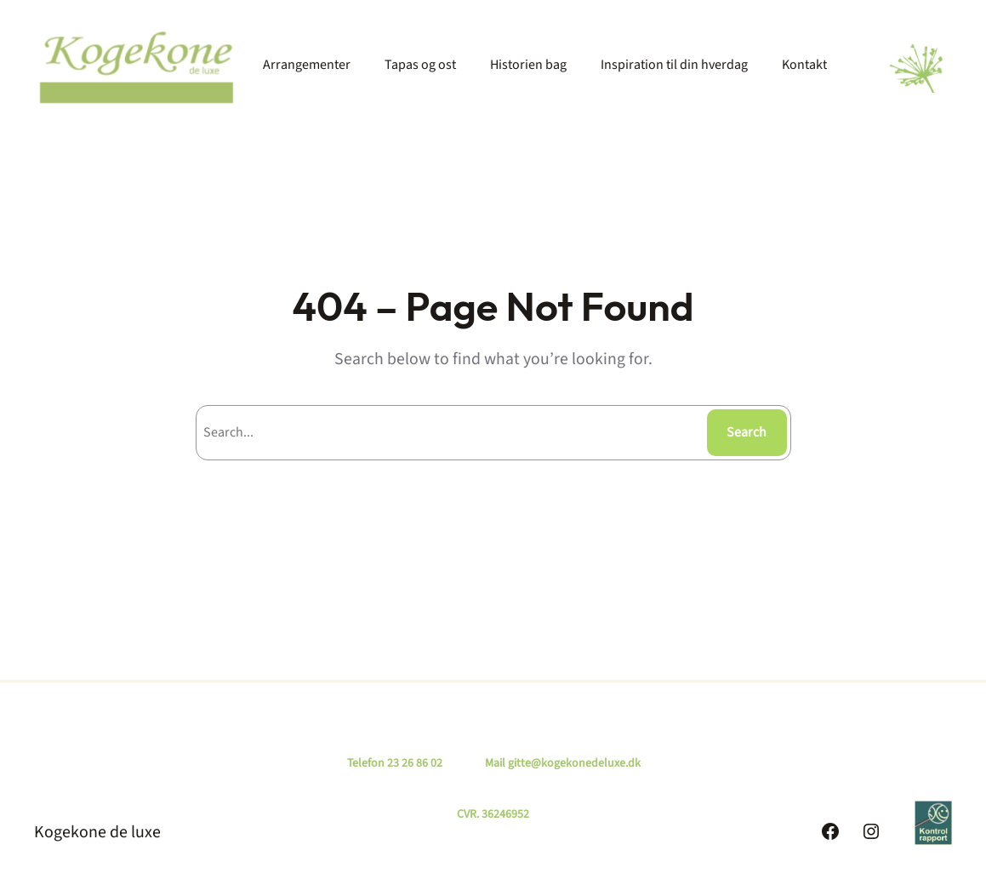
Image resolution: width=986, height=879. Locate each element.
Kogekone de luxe (97, 832)
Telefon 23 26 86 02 (394, 763)
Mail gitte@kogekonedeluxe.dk (563, 763)
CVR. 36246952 (493, 814)
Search (747, 432)
